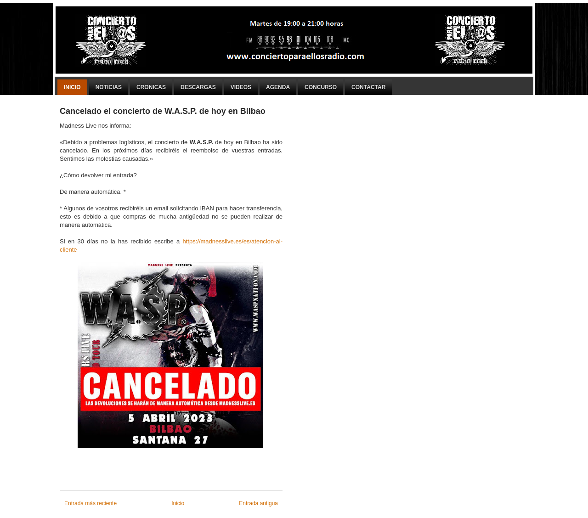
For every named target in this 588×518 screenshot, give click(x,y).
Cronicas (151, 87)
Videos (241, 87)
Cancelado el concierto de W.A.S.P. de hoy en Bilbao (163, 111)
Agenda (278, 87)
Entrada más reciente (90, 503)
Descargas (198, 87)
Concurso (321, 87)
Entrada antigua (258, 503)
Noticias (109, 87)
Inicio (72, 87)
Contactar (368, 87)
